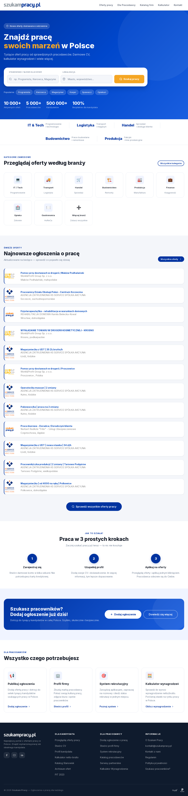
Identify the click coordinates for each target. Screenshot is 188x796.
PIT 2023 (59, 774)
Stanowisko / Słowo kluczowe (25, 72)
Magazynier (58, 92)
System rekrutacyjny (110, 751)
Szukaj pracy (129, 79)
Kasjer (73, 92)
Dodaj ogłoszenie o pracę (114, 740)
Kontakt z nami (153, 751)
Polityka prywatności (156, 763)
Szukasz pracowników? (157, 768)
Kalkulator (107, 5)
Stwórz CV (60, 745)
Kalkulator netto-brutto (67, 757)
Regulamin (150, 757)
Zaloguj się (174, 5)
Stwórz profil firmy (109, 745)
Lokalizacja (69, 72)
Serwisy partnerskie (110, 763)
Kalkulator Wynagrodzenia (114, 768)
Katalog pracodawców (112, 757)
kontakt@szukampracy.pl (158, 745)
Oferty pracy (49, 5)
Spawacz (87, 92)
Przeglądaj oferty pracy (67, 740)
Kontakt (121, 5)
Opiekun (102, 92)
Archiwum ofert (63, 768)
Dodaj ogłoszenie (149, 5)
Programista (24, 92)
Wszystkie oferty (171, 259)
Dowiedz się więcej (160, 614)
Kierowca (41, 92)
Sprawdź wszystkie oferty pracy (94, 506)
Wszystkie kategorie (171, 163)
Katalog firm (90, 5)
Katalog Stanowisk (64, 763)
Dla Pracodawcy (70, 5)
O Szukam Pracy (154, 740)
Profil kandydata (63, 751)
